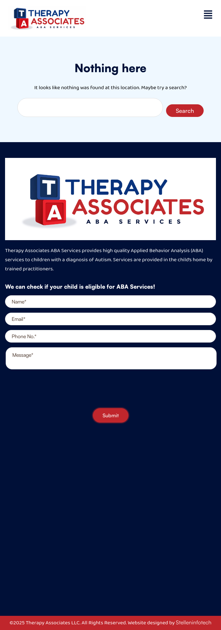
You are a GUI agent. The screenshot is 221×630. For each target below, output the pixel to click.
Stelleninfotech (194, 622)
